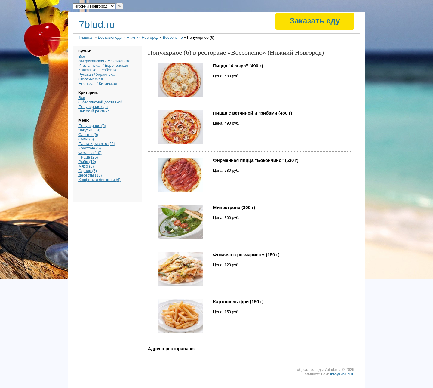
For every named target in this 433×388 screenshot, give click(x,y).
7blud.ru (97, 24)
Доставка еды (110, 37)
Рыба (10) (87, 161)
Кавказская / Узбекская (98, 70)
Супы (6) (86, 139)
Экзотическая (90, 79)
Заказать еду (315, 20)
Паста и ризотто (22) (96, 143)
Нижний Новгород (142, 37)
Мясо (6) (86, 166)
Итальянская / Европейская (103, 65)
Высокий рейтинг (93, 111)
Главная (86, 37)
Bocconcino (173, 37)
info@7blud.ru (342, 374)
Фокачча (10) (89, 152)
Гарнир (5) (87, 170)
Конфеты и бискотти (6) (99, 179)
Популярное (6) (92, 125)
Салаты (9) (88, 134)
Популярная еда (93, 106)
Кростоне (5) (89, 148)
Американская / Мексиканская (105, 61)
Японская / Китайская (97, 83)
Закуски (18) (89, 130)
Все (81, 56)
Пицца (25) (88, 157)
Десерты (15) (90, 175)
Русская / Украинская (97, 74)
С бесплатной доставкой (100, 102)
